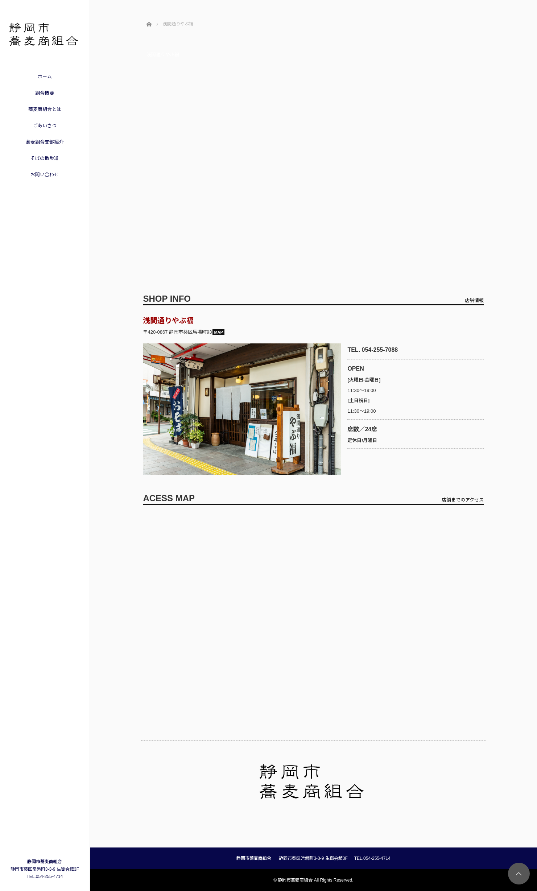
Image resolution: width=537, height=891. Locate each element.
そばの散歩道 (44, 158)
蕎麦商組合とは (44, 109)
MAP (218, 332)
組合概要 (44, 93)
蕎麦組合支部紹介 (44, 142)
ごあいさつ (45, 125)
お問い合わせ (44, 174)
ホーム (45, 76)
